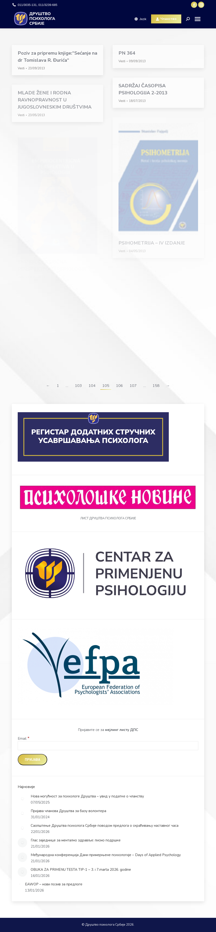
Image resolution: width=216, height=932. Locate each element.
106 (119, 385)
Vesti (21, 68)
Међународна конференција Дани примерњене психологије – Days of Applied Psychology (106, 855)
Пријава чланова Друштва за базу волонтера (68, 811)
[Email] (108, 745)
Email (24, 738)
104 (92, 385)
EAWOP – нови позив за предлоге (53, 884)
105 (105, 385)
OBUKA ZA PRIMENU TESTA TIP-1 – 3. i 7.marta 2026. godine (81, 869)
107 (133, 385)
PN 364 (127, 53)
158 (156, 385)
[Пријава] (32, 759)
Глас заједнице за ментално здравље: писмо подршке (76, 840)
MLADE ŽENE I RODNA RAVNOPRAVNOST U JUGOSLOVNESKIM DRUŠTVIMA (55, 100)
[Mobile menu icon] (199, 19)
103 (78, 385)
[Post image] (22, 798)
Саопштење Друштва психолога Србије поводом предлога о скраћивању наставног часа (104, 825)
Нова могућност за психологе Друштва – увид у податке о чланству (87, 796)
